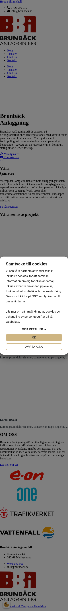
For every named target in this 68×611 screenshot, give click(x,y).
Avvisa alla (34, 346)
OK (34, 337)
